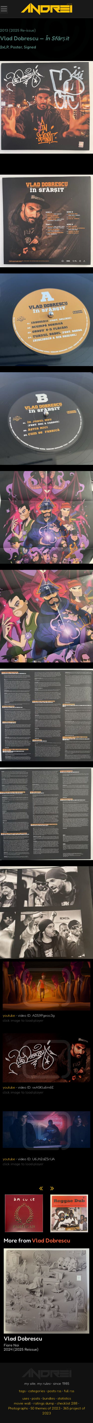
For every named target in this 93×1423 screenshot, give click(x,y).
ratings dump (43, 1403)
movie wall (22, 1403)
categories (36, 1391)
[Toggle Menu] (3, 9)
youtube (9, 1015)
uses (25, 1398)
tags (22, 1391)
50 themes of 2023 (45, 1408)
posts (36, 1398)
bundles (49, 1398)
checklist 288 (67, 1403)
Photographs (18, 1408)
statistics (64, 1398)
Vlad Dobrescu (46, 1344)
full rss (69, 1391)
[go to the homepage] (46, 9)
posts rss (54, 1391)
